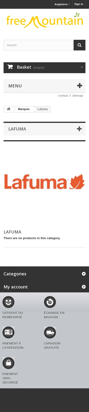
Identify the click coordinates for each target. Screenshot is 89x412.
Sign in (78, 4)
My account (16, 287)
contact (63, 95)
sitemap (77, 95)
